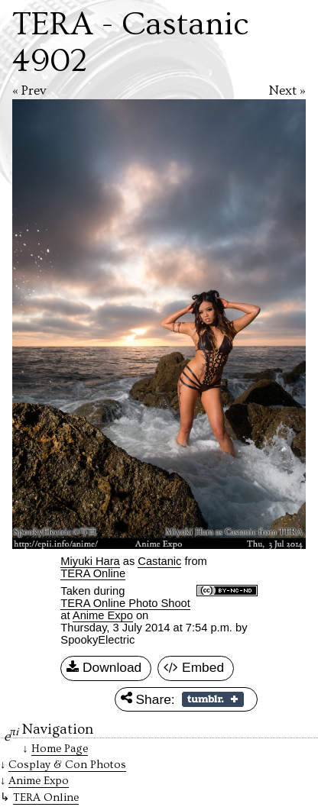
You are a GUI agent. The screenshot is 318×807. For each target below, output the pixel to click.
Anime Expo (103, 615)
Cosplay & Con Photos (67, 764)
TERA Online (92, 573)
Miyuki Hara (89, 561)
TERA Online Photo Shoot (125, 603)
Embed (194, 668)
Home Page (59, 748)
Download (104, 668)
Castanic (159, 561)
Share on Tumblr (213, 699)
